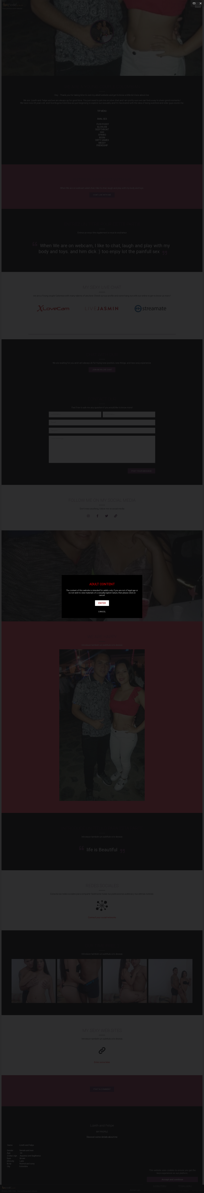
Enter (102, 603)
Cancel (102, 611)
